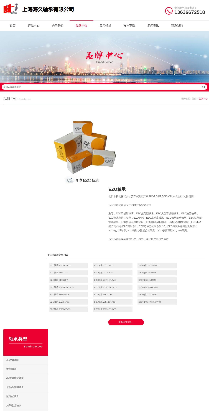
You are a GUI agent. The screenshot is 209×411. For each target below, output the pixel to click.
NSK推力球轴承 (116, 342)
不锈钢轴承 (12, 147)
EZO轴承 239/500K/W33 (143, 221)
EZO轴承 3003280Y (103, 229)
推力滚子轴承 (13, 266)
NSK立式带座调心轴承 (140, 348)
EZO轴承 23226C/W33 (66, 207)
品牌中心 (81, 26)
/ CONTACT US (174, 327)
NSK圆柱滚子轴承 (140, 337)
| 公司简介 (21, 388)
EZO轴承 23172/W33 (103, 207)
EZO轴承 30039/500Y (180, 221)
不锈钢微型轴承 (15, 166)
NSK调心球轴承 (116, 348)
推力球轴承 (12, 256)
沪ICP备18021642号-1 (152, 388)
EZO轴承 (83, 359)
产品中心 (33, 26)
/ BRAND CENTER (71, 327)
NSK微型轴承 (115, 364)
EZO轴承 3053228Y (103, 214)
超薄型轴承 (12, 184)
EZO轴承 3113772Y (180, 207)
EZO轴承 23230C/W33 (142, 236)
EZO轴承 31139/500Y (65, 229)
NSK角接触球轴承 (117, 353)
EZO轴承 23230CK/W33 (182, 236)
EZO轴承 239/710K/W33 (105, 236)
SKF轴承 (60, 342)
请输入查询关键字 (104, 90)
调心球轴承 (12, 211)
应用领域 (105, 26)
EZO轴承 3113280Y (141, 229)
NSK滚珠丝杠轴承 (140, 353)
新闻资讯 (153, 26)
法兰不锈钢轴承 (15, 175)
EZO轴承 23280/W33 (180, 229)
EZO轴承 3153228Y (141, 214)
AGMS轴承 (61, 370)
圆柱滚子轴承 (13, 220)
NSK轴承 (60, 337)
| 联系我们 (34, 388)
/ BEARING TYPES (123, 327)
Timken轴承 (84, 364)
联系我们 (177, 26)
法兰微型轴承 (13, 193)
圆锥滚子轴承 (13, 247)
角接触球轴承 (13, 238)
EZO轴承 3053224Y (65, 221)
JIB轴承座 (83, 342)
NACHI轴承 (62, 364)
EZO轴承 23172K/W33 (142, 207)
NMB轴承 (83, 353)
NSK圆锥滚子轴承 (140, 359)
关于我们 (57, 26)
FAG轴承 (60, 348)
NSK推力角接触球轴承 (140, 364)
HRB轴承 (83, 348)
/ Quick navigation (18, 327)
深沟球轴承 (12, 202)
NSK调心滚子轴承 (140, 342)
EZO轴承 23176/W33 (65, 214)
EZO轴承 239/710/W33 (66, 236)
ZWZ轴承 (60, 359)
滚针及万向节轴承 (16, 275)
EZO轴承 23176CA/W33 (182, 214)
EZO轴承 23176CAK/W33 (106, 221)
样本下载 (129, 26)
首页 (13, 26)
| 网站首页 (9, 388)
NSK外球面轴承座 (117, 359)
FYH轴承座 (61, 353)
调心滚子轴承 (13, 229)
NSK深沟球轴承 (116, 337)
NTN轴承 (83, 337)
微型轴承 (11, 157)
